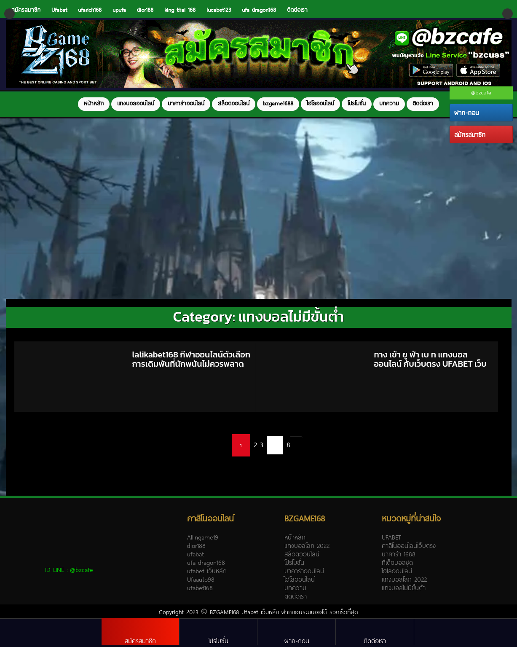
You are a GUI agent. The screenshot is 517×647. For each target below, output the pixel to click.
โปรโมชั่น (357, 103)
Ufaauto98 (200, 579)
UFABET (391, 537)
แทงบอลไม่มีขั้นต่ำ (404, 587)
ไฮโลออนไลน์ (320, 103)
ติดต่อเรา (297, 9)
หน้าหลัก (94, 103)
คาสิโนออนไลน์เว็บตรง (409, 545)
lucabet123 (218, 9)
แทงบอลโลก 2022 (306, 545)
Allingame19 (202, 537)
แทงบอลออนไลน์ (135, 103)
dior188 (145, 9)
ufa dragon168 (259, 9)
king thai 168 (180, 9)
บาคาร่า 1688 (398, 553)
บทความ (389, 103)
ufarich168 (90, 9)
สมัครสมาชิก (469, 134)
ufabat (195, 553)
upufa (119, 9)
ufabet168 (200, 587)
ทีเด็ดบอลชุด (397, 562)
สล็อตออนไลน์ (233, 103)
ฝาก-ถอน (466, 112)
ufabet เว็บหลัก (207, 570)
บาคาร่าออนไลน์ (186, 103)
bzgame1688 (278, 103)
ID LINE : (69, 569)
